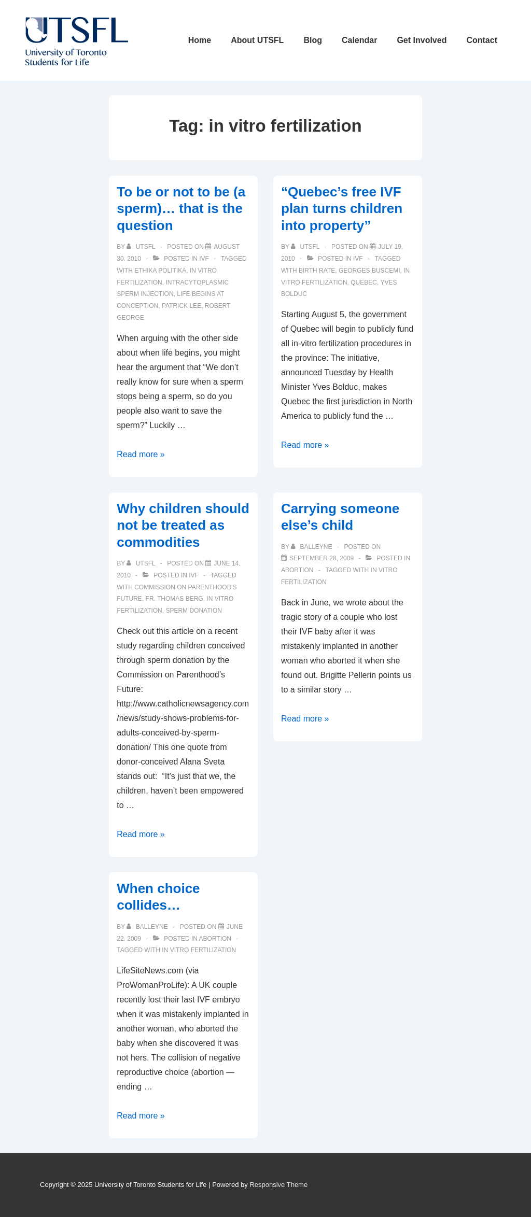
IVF (204, 258)
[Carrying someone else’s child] (321, 558)
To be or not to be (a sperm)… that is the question (181, 208)
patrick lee (181, 305)
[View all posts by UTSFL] (142, 246)
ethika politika (160, 270)
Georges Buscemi (369, 270)
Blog (312, 40)
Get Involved (421, 40)
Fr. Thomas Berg (174, 598)
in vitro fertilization (199, 950)
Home (199, 40)
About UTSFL (257, 40)
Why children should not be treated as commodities (183, 525)
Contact (481, 40)
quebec (364, 282)
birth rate (317, 270)
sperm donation (193, 610)
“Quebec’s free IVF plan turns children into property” (341, 208)
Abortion (297, 570)
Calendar (359, 40)
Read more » (141, 454)
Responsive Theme (278, 1184)
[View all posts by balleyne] (312, 546)
